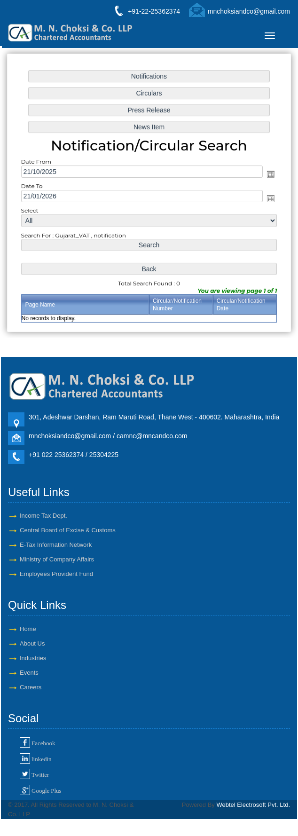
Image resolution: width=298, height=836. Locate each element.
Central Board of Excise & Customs (68, 530)
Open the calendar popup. (269, 174)
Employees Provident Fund (56, 573)
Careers (30, 687)
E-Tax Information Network (56, 544)
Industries (33, 658)
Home (28, 628)
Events (29, 672)
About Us (32, 643)
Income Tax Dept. (43, 515)
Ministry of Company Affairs (57, 559)
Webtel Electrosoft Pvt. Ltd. (253, 804)
